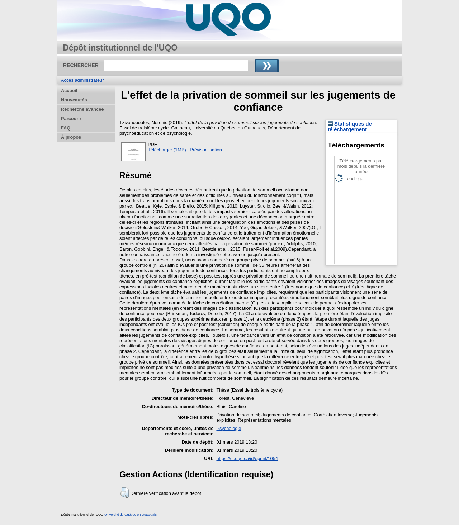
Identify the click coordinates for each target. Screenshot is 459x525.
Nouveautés (74, 100)
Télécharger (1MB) (167, 149)
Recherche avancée (82, 109)
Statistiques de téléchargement (350, 126)
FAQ (65, 128)
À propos (71, 137)
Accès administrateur (82, 80)
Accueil (69, 90)
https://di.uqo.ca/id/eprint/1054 (247, 458)
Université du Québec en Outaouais (130, 514)
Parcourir (71, 118)
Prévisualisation (206, 149)
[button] (124, 492)
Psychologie (228, 428)
